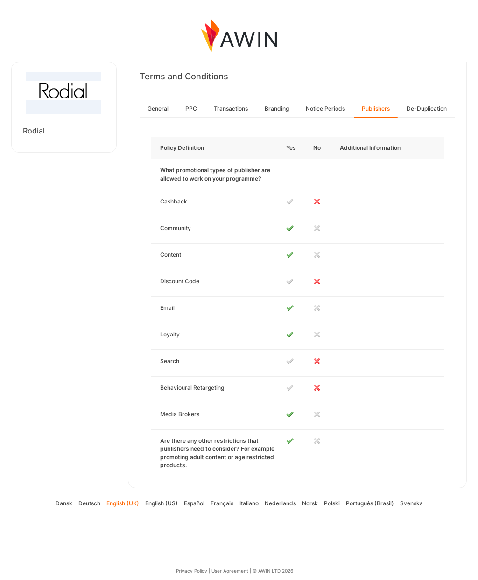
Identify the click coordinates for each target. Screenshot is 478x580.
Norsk (310, 503)
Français (222, 503)
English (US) (161, 503)
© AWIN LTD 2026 (273, 570)
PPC (191, 108)
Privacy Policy (191, 570)
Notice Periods (325, 108)
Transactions (231, 108)
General (158, 108)
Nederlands (280, 503)
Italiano (249, 503)
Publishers (376, 108)
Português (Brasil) (370, 503)
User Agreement (229, 570)
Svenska (411, 503)
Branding (277, 108)
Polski (332, 503)
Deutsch (89, 503)
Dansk (64, 503)
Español (194, 503)
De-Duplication (427, 108)
